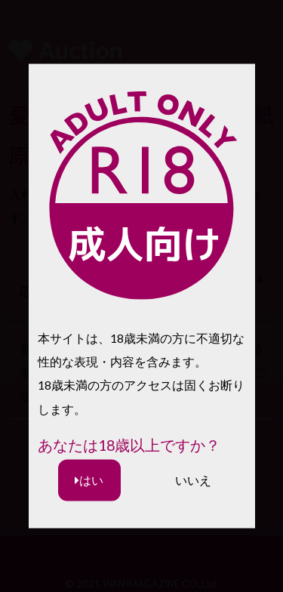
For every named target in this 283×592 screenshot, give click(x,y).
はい (89, 479)
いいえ (193, 479)
